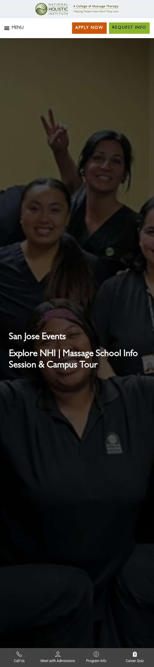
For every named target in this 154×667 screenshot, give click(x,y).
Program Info (96, 657)
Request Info (129, 28)
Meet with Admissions (57, 657)
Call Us (19, 657)
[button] (18, 28)
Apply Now (89, 28)
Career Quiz (135, 657)
